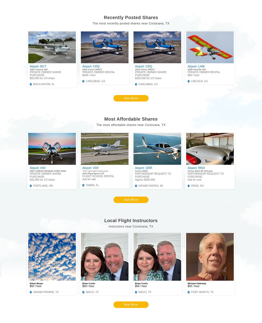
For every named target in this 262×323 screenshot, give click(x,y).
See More (131, 98)
